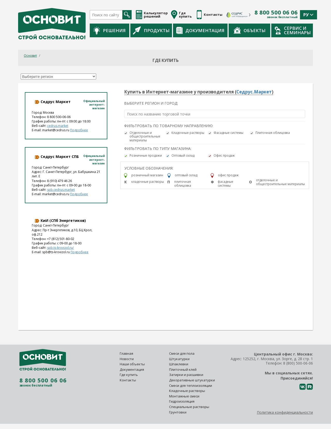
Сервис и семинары (293, 30)
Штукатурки (179, 359)
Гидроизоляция (182, 401)
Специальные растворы (189, 406)
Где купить (129, 374)
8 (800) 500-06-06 (298, 363)
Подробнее (79, 130)
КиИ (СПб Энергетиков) (60, 220)
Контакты (128, 380)
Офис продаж (224, 155)
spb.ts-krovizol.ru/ (60, 247)
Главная (126, 353)
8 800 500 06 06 (276, 12)
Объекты (250, 30)
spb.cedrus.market (61, 189)
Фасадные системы (228, 133)
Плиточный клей (183, 369)
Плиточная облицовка (272, 133)
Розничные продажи (146, 155)
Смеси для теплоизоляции (190, 385)
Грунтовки (177, 412)
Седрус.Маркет (254, 92)
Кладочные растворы (187, 133)
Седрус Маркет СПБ (56, 156)
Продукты (151, 30)
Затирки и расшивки (186, 374)
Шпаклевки (178, 364)
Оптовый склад (182, 155)
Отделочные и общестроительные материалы (145, 136)
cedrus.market (57, 125)
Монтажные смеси (184, 396)
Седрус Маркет (52, 101)
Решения (109, 30)
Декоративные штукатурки (192, 380)
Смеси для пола (181, 353)
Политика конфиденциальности (285, 412)
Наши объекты (132, 364)
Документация (200, 30)
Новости (127, 359)
